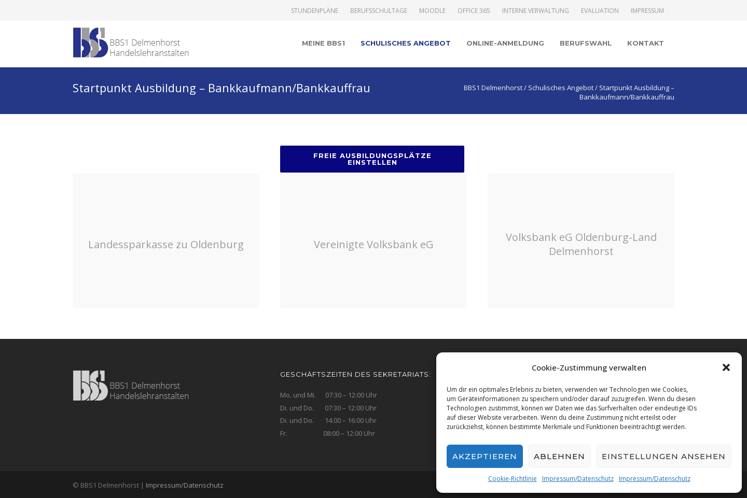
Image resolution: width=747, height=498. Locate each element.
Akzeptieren (484, 456)
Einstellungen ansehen (664, 456)
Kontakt (645, 43)
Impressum (647, 11)
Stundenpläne (314, 11)
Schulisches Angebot (406, 43)
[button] (726, 367)
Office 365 (474, 11)
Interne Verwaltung (535, 11)
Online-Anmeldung (505, 43)
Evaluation (600, 11)
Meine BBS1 (323, 43)
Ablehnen (559, 456)
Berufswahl (586, 43)
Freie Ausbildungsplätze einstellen (372, 158)
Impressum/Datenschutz (578, 478)
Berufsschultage (378, 11)
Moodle (432, 11)
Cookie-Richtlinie (512, 478)
